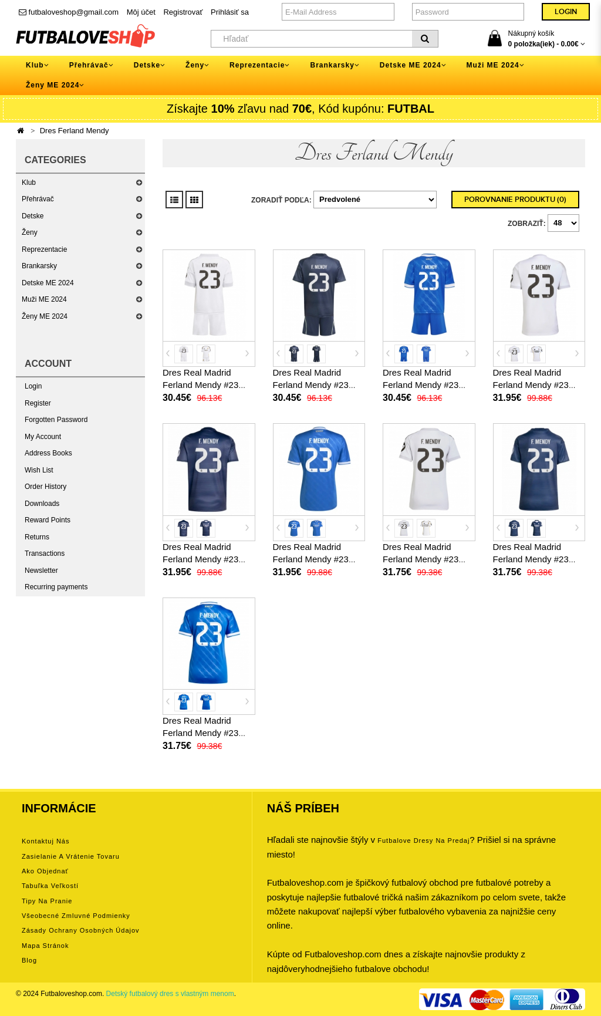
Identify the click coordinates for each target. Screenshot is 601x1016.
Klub (29, 182)
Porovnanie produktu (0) (515, 199)
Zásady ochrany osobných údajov (81, 930)
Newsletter (41, 570)
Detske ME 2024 (48, 283)
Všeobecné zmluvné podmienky (76, 915)
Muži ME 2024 (44, 299)
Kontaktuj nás (45, 841)
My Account (43, 437)
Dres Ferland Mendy (74, 130)
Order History (45, 486)
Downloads (42, 503)
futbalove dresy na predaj (423, 840)
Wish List (39, 470)
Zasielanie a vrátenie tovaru (71, 856)
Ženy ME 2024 (44, 316)
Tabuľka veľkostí (50, 885)
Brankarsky (39, 266)
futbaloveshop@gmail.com (69, 12)
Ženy (30, 232)
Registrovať (182, 12)
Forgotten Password (56, 420)
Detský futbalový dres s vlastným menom (170, 994)
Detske (32, 216)
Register (38, 403)
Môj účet (141, 12)
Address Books (48, 453)
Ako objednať (45, 871)
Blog (29, 960)
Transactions (45, 553)
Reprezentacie (44, 249)
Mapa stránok (45, 945)
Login (33, 386)
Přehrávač (38, 199)
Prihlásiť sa (230, 12)
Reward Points (47, 520)
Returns (37, 537)
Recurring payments (56, 587)
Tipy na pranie (47, 900)
